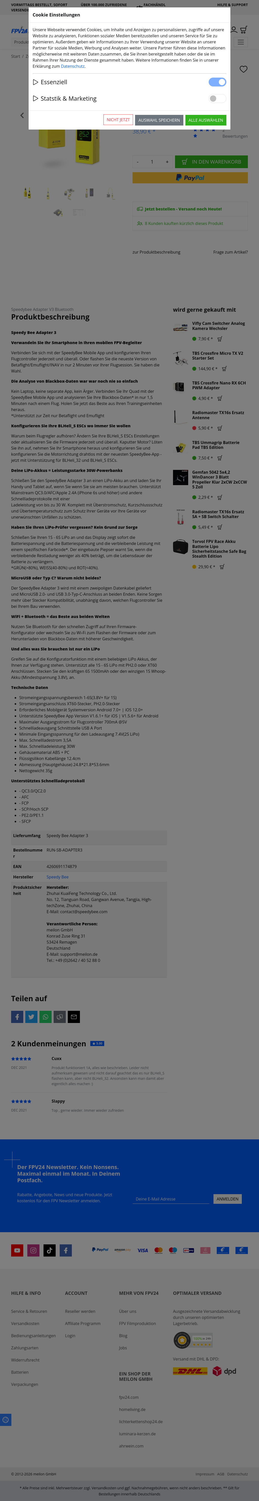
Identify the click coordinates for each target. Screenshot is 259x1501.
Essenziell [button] (50, 82)
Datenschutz (72, 66)
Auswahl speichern (159, 120)
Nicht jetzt (118, 119)
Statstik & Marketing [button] (64, 98)
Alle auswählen (206, 120)
